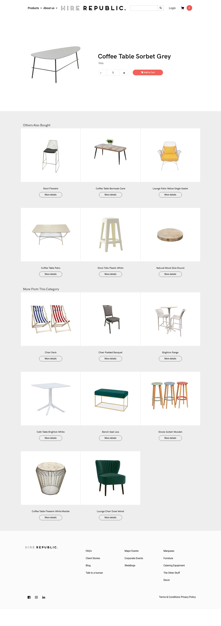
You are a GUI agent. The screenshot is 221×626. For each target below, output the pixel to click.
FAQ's (89, 566)
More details (51, 198)
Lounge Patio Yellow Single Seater (170, 191)
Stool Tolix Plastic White (110, 274)
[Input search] (144, 8)
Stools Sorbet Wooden (170, 444)
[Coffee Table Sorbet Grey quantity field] (113, 73)
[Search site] (161, 8)
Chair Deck (50, 361)
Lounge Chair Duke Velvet (110, 526)
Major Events (132, 566)
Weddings (130, 581)
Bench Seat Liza (110, 444)
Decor (167, 597)
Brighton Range (170, 361)
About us (49, 8)
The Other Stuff (172, 589)
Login (172, 8)
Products (34, 8)
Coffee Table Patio (50, 274)
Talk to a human (94, 589)
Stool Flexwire (50, 191)
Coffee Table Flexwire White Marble (51, 526)
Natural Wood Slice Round (170, 274)
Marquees (169, 566)
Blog (88, 581)
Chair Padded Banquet (110, 361)
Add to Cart (148, 72)
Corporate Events (134, 573)
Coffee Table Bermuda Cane (110, 191)
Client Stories (93, 573)
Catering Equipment (174, 581)
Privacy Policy (188, 614)
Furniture (169, 573)
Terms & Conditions (169, 614)
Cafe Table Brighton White (51, 444)
